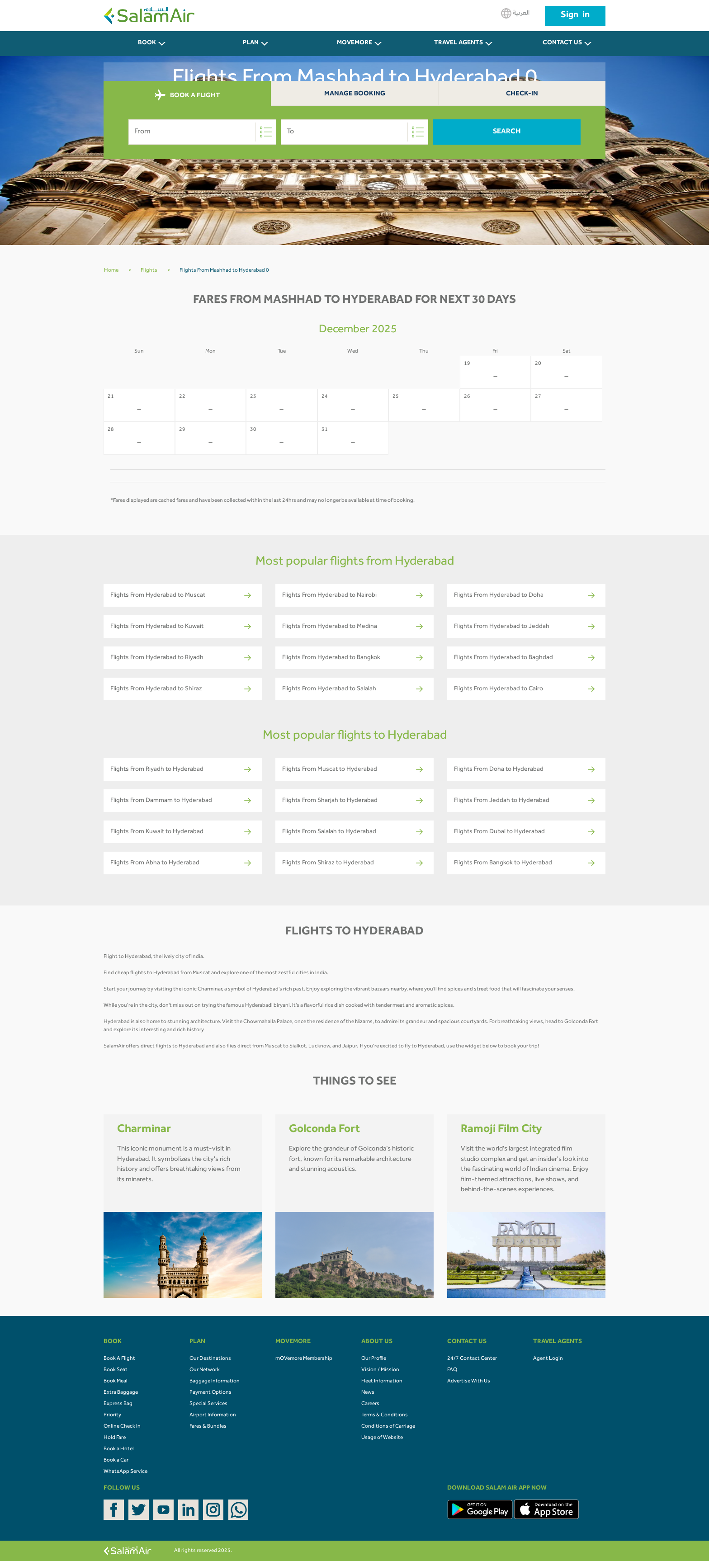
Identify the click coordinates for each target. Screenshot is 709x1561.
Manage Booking (354, 94)
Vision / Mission (380, 1370)
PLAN (251, 43)
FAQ (452, 1370)
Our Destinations (210, 1359)
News (367, 1393)
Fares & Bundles (208, 1426)
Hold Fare (115, 1438)
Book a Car (116, 1460)
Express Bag (118, 1404)
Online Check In (122, 1426)
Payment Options (210, 1393)
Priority (112, 1415)
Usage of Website (382, 1438)
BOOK (147, 43)
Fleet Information (381, 1381)
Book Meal (116, 1381)
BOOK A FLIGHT (187, 95)
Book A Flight (119, 1359)
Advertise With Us (468, 1381)
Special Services (208, 1404)
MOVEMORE (354, 43)
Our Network (204, 1370)
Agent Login (548, 1359)
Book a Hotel (119, 1449)
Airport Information (212, 1415)
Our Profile (373, 1359)
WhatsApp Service (125, 1472)
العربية (515, 13)
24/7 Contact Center (472, 1359)
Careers (370, 1404)
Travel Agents (458, 43)
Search (507, 132)
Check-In (522, 94)
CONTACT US (562, 43)
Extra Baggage (121, 1393)
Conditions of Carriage (388, 1426)
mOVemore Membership (303, 1359)
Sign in (575, 15)
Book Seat (116, 1370)
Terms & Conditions (384, 1415)
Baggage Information (214, 1381)
